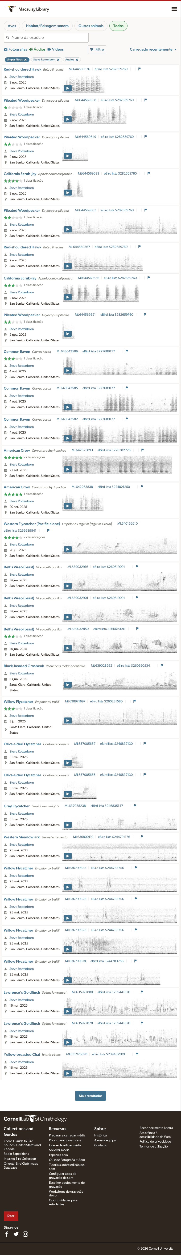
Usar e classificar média (65, 1145)
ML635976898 (76, 1054)
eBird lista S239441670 (114, 992)
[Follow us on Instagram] (25, 1234)
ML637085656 (84, 775)
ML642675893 (82, 450)
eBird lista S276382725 (114, 450)
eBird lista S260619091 (109, 567)
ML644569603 (85, 210)
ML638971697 (75, 701)
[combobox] (50, 37)
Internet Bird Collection (20, 1158)
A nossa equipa (105, 1140)
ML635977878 (82, 1023)
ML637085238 (75, 806)
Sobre (100, 1129)
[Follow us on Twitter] (16, 1234)
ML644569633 (88, 173)
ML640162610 (127, 523)
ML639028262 (101, 665)
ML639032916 (77, 567)
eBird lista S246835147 (107, 806)
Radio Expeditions (16, 1153)
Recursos (57, 1129)
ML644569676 (79, 69)
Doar (10, 1216)
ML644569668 (85, 100)
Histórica (100, 1135)
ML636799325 (75, 899)
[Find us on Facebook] (6, 1234)
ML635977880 (82, 992)
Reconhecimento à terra (156, 1128)
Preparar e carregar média (67, 1135)
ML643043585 (67, 388)
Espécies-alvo (58, 1155)
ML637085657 (84, 743)
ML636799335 (75, 868)
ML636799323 (75, 930)
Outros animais (90, 26)
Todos (118, 26)
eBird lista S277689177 (99, 351)
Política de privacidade (155, 1141)
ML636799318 (75, 961)
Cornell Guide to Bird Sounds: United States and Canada (22, 1145)
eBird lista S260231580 (106, 701)
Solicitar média (59, 1150)
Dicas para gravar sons (65, 1140)
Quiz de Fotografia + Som (67, 1160)
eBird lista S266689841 (20, 530)
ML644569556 (88, 278)
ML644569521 (85, 314)
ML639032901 (77, 598)
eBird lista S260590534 (134, 665)
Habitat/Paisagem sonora (47, 26)
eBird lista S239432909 (109, 1054)
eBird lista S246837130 (116, 743)
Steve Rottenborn (21, 77)
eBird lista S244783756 (108, 868)
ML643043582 (67, 419)
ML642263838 (82, 487)
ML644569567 (79, 247)
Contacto (100, 1145)
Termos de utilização (154, 1146)
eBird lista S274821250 (114, 487)
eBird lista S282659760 (111, 69)
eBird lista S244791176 (114, 837)
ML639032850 (78, 629)
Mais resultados (90, 1096)
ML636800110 (83, 837)
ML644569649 (85, 137)
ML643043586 (67, 351)
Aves (12, 26)
